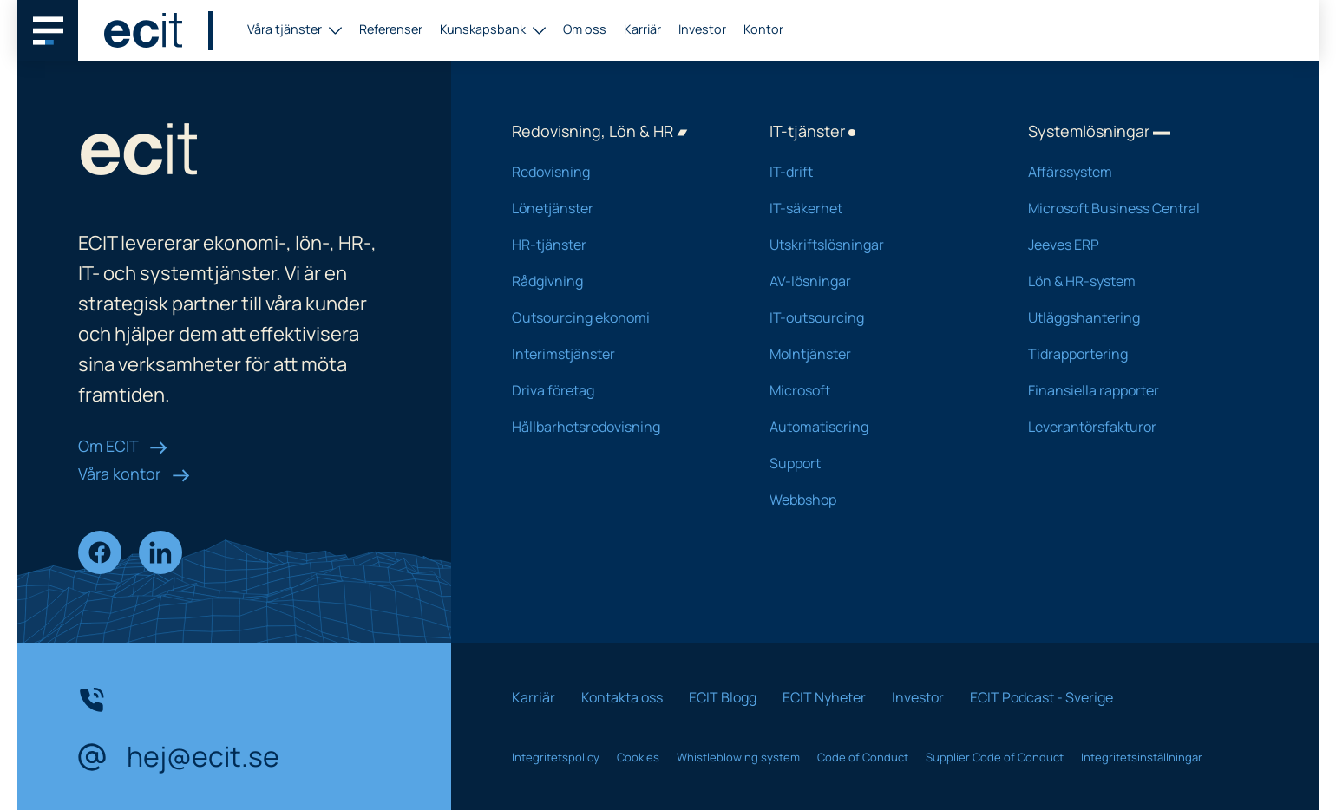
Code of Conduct (862, 757)
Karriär (642, 29)
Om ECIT (122, 445)
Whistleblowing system (738, 757)
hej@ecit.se (178, 757)
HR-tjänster (618, 244)
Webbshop (876, 499)
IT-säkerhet (876, 208)
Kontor (763, 29)
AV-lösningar (876, 281)
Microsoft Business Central (1134, 208)
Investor (702, 29)
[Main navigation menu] (47, 30)
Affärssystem (1134, 172)
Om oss (584, 29)
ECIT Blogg (722, 697)
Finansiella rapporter (1134, 390)
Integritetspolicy (555, 757)
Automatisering (876, 426)
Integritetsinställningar (1141, 757)
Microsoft (876, 390)
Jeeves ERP (1134, 244)
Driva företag (618, 390)
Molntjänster (876, 354)
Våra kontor (134, 473)
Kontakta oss (622, 697)
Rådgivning (618, 281)
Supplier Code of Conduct (995, 757)
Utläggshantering (1134, 317)
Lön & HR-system (1134, 281)
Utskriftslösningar (876, 244)
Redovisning (618, 172)
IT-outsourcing (876, 317)
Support (876, 463)
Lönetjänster (618, 208)
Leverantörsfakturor (1134, 426)
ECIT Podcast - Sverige (1041, 697)
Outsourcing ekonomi (618, 317)
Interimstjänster (618, 354)
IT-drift (876, 172)
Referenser (390, 29)
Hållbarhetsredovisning (618, 426)
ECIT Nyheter (824, 697)
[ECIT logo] (143, 30)
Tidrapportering (1134, 354)
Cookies (638, 757)
